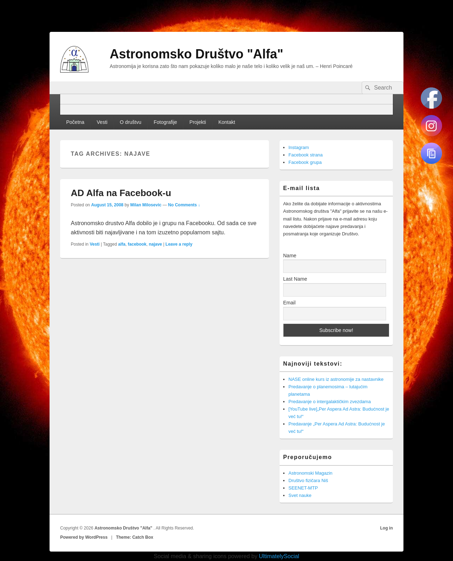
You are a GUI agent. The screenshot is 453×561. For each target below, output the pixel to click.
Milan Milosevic (145, 204)
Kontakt (226, 122)
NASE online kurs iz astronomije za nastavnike (336, 379)
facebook (137, 244)
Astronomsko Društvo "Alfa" (196, 54)
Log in (386, 528)
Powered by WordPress (84, 537)
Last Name (295, 279)
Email (289, 302)
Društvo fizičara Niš (308, 480)
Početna (75, 122)
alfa (122, 244)
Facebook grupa (305, 162)
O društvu (131, 122)
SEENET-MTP (303, 488)
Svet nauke (299, 495)
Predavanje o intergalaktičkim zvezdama (329, 401)
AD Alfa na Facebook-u (121, 193)
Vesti (102, 122)
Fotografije (165, 122)
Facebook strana (305, 155)
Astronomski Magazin (310, 473)
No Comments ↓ (184, 204)
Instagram (298, 147)
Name (289, 255)
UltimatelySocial (279, 556)
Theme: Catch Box (134, 537)
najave (155, 244)
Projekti (197, 122)
